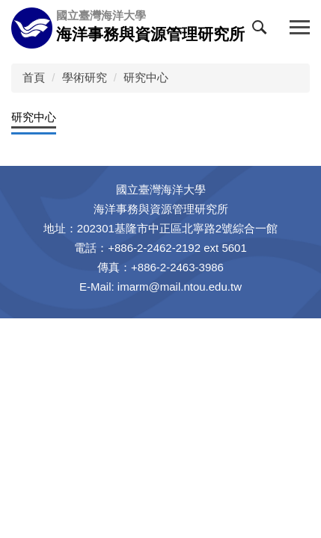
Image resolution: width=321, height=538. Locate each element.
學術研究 (84, 77)
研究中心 (145, 77)
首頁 (33, 77)
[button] (262, 30)
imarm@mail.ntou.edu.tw (179, 286)
